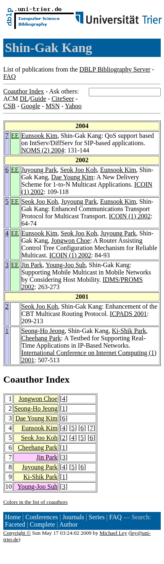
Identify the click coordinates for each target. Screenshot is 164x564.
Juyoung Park (39, 169)
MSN (53, 105)
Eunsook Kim (39, 135)
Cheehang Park (41, 338)
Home (13, 517)
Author (68, 524)
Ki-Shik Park (129, 330)
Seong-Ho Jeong (43, 330)
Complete (42, 524)
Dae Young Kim (72, 177)
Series (97, 517)
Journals (73, 517)
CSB (9, 105)
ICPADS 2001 (128, 313)
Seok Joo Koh (78, 169)
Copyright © (17, 533)
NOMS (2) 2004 (43, 150)
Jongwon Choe (70, 240)
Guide (38, 98)
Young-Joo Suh (65, 264)
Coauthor (23, 379)
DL (24, 98)
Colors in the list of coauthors (35, 502)
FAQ (9, 76)
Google (30, 105)
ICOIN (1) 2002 (130, 216)
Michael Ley (113, 533)
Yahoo (73, 105)
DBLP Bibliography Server (115, 69)
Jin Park (32, 264)
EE (15, 135)
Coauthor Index (23, 91)
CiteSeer (63, 98)
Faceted (15, 524)
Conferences (41, 517)
